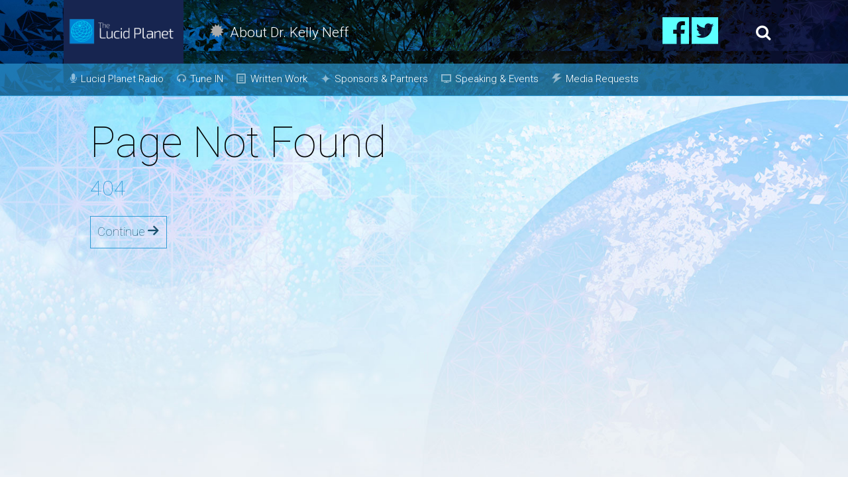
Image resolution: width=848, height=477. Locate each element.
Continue (128, 231)
